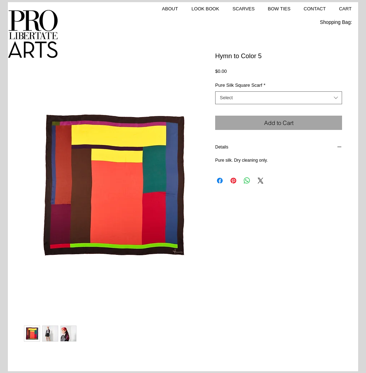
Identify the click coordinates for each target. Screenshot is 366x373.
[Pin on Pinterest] (233, 180)
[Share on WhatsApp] (247, 180)
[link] (340, 22)
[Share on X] (260, 180)
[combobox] (278, 97)
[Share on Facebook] (220, 180)
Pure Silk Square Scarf (240, 85)
